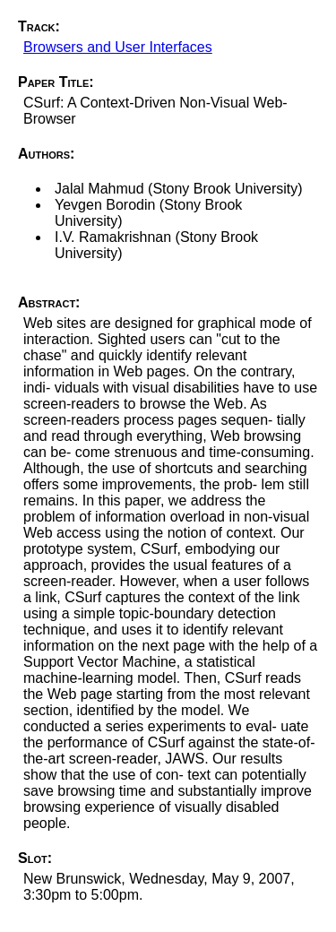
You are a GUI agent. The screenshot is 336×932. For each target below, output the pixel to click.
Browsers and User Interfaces (117, 47)
